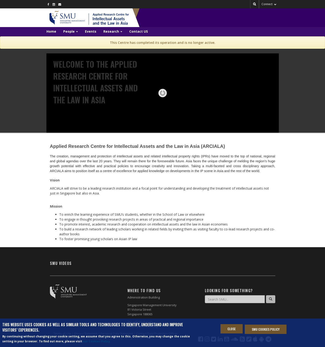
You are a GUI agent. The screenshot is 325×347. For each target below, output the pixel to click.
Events (90, 31)
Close (231, 329)
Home (51, 31)
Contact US (138, 31)
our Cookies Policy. (97, 342)
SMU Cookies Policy (266, 329)
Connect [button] (269, 4)
